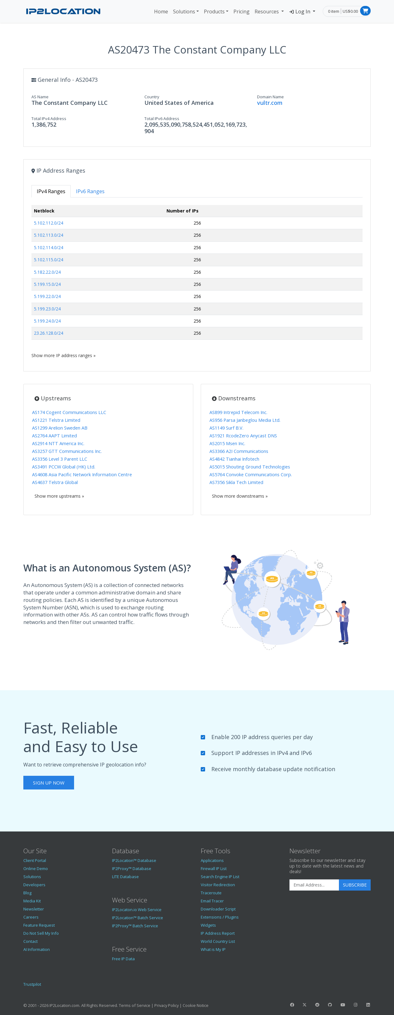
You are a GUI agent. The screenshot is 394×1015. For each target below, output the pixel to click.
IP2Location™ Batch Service (137, 917)
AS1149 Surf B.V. (226, 428)
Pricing (241, 11)
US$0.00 (350, 11)
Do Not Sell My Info (41, 933)
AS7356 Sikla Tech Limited (236, 482)
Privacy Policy (166, 1005)
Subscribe (355, 885)
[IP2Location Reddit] (317, 1005)
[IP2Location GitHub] (329, 1005)
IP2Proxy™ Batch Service (135, 926)
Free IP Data (123, 958)
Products (214, 11)
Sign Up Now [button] (48, 783)
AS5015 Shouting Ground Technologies (249, 467)
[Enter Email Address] (314, 885)
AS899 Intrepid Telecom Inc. (238, 412)
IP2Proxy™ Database (131, 868)
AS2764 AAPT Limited (54, 436)
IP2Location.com (64, 1005)
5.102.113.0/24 (48, 235)
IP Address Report (218, 933)
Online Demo (35, 868)
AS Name (40, 97)
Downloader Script (218, 909)
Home (161, 11)
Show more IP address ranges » (63, 355)
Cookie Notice (196, 1005)
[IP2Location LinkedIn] (368, 1005)
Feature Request (39, 925)
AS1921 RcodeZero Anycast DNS (243, 436)
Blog (27, 893)
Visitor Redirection (218, 884)
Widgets (208, 925)
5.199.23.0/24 (47, 309)
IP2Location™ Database (134, 860)
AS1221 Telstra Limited (56, 420)
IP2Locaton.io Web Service (137, 909)
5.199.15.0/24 (47, 284)
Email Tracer (212, 901)
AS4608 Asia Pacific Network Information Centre (82, 474)
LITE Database (125, 876)
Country (151, 97)
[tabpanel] (197, 281)
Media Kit (32, 901)
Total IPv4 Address (48, 118)
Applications (212, 860)
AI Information (36, 949)
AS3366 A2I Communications (238, 451)
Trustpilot (32, 984)
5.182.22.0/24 (47, 272)
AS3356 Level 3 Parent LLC (59, 459)
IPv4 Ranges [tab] (51, 191)
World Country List (218, 941)
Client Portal (34, 860)
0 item (333, 11)
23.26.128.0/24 (48, 333)
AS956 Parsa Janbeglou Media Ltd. (244, 420)
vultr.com (270, 102)
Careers (31, 917)
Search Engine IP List (220, 876)
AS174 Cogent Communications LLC (69, 412)
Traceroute (211, 893)
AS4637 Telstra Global (55, 482)
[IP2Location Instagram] (355, 1005)
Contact (30, 941)
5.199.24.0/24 (47, 321)
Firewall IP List (214, 868)
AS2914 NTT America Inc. (58, 443)
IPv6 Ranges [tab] (90, 191)
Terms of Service (134, 1005)
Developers (34, 884)
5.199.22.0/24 (47, 296)
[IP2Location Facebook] (291, 1005)
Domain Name (270, 97)
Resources (267, 11)
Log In (300, 11)
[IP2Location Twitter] (304, 1005)
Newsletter (33, 909)
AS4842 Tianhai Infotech (234, 459)
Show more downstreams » (240, 496)
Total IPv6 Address (161, 118)
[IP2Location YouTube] (342, 1005)
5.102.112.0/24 (48, 223)
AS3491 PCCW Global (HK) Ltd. (63, 467)
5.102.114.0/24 (48, 247)
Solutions (184, 11)
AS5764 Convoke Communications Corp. (250, 474)
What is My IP (213, 949)
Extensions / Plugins (220, 917)
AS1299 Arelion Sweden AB (59, 428)
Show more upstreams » (59, 496)
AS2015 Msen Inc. (227, 443)
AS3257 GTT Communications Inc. (67, 451)
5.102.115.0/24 (48, 260)
